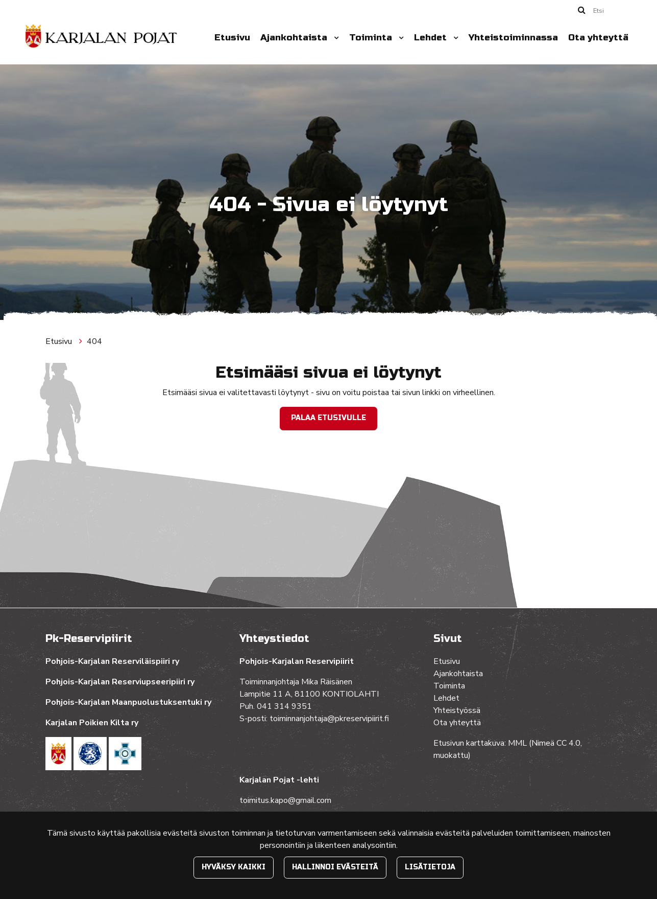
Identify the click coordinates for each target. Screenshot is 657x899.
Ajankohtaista (295, 37)
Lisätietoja (430, 867)
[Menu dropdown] (334, 37)
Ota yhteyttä (598, 37)
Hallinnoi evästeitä (335, 867)
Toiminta (372, 37)
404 (94, 341)
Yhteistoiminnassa (513, 37)
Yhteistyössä (456, 710)
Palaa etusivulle (328, 417)
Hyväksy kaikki (233, 867)
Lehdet (431, 37)
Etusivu (232, 37)
